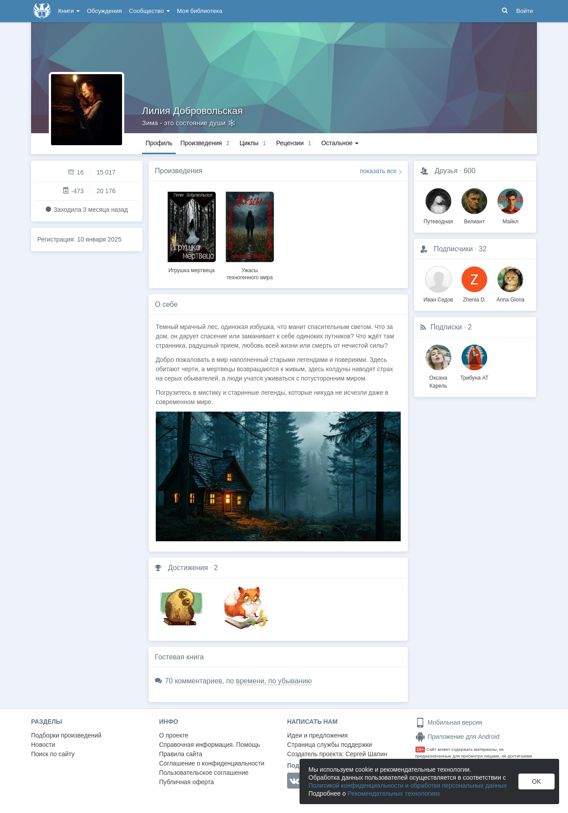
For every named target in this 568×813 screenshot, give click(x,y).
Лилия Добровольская (192, 110)
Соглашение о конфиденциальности (211, 763)
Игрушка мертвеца (192, 270)
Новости (43, 744)
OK (536, 781)
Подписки (446, 327)
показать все (378, 170)
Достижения (188, 567)
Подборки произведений (66, 735)
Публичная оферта (186, 781)
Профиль (159, 143)
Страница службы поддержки (329, 744)
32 (483, 249)
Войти (524, 11)
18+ (420, 749)
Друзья (446, 170)
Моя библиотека (199, 11)
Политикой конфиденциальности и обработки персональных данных (407, 785)
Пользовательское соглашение (204, 772)
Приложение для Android (457, 737)
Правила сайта (180, 753)
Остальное (340, 143)
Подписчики (453, 249)
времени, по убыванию (274, 681)
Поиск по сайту (53, 753)
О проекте (174, 735)
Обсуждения (104, 11)
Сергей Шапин (366, 753)
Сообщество (149, 11)
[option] (191, 231)
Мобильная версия (448, 722)
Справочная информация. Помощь (209, 744)
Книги (69, 11)
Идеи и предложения (317, 735)
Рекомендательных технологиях (393, 793)
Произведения (178, 170)
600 (470, 170)
